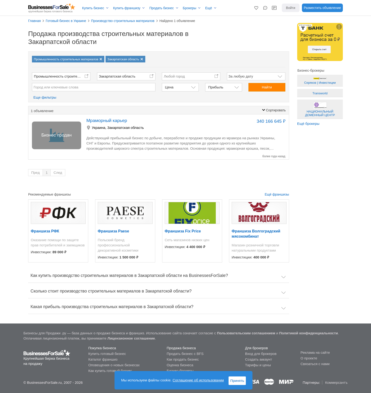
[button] (256, 7)
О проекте (308, 358)
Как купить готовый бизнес (110, 371)
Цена (169, 87)
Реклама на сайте (315, 352)
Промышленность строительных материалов (62, 76)
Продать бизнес (161, 8)
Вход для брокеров (261, 354)
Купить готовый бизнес (107, 354)
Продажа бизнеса (181, 348)
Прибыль (215, 87)
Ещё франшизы (277, 194)
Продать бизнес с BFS (185, 354)
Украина (98, 128)
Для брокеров (256, 348)
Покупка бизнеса (102, 348)
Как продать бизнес (183, 359)
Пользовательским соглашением (246, 333)
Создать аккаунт (258, 359)
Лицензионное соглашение (131, 338)
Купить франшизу (126, 8)
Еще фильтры (44, 97)
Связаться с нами (315, 364)
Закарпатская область (117, 76)
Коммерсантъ (336, 382)
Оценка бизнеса (180, 365)
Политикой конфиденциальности (308, 333)
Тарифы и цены (258, 365)
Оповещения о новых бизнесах (114, 365)
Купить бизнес (93, 8)
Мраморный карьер (106, 120)
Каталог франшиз (102, 359)
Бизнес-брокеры (180, 371)
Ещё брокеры (308, 124)
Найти (267, 87)
